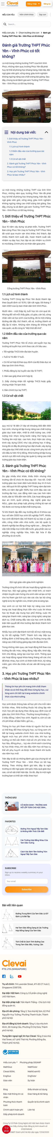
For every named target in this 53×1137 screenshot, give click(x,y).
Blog (5, 1089)
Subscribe (26, 889)
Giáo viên (7, 1080)
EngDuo (7, 1076)
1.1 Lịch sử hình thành (19, 146)
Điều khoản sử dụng (37, 1089)
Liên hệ (31, 1109)
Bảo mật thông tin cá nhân (13, 1096)
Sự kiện (31, 1080)
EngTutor (32, 1076)
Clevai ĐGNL (9, 1071)
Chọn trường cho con (29, 32)
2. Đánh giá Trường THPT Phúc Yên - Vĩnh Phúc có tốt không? (26, 165)
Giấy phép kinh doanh (13, 1114)
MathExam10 (34, 1071)
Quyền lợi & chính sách (39, 1101)
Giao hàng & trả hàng (38, 1094)
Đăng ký (47, 4)
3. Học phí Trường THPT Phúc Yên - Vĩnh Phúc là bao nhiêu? (26, 173)
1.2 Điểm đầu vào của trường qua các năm (26, 153)
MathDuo (7, 1067)
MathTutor (32, 1067)
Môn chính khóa (26, 14)
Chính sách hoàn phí (13, 1109)
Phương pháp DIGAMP (30, 1062)
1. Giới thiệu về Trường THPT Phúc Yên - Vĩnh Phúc (25, 140)
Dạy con (42, 14)
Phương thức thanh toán (12, 1103)
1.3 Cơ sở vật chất (17, 159)
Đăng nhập (33, 3)
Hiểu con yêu (8, 32)
